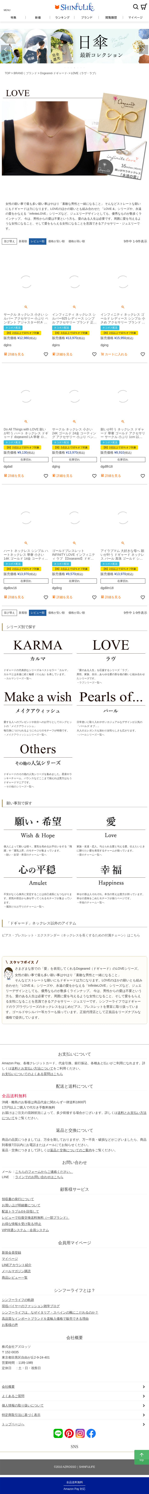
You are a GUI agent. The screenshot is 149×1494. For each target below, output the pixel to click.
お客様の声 (10, 1325)
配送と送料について (74, 1086)
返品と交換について (74, 1130)
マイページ (10, 1259)
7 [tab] (84, 68)
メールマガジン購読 (16, 1271)
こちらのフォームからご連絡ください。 (44, 1172)
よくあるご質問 (13, 1396)
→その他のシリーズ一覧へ (19, 786)
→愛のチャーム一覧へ (89, 854)
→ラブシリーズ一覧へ (89, 682)
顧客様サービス (74, 1189)
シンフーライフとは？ (74, 1290)
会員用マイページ (74, 1243)
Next (143, 49)
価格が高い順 (76, 241)
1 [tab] (65, 68)
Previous (5, 49)
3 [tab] (71, 68)
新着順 (23, 241)
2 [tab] (68, 68)
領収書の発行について (18, 1199)
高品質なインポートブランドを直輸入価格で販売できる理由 (45, 1318)
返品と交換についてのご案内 (71, 1150)
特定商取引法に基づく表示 (21, 1415)
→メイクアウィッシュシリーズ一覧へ (25, 734)
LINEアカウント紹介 (16, 1265)
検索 (135, 6)
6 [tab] (81, 68)
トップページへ (13, 1424)
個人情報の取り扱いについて (23, 1405)
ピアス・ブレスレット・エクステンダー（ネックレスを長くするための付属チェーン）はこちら (71, 935)
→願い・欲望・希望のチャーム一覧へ (25, 854)
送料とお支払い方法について (32, 1068)
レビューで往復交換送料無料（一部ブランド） (35, 1217)
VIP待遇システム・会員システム (25, 1230)
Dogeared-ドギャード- (54, 73)
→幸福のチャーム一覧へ (90, 902)
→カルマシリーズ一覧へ (17, 678)
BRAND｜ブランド (25, 73)
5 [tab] (78, 68)
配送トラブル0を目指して (20, 1211)
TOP (7, 73)
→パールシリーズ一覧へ (90, 734)
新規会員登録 (11, 1252)
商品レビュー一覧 (15, 1277)
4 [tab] (75, 68)
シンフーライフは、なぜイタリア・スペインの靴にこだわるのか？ (50, 1312)
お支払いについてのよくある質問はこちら (32, 1074)
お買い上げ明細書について (21, 1205)
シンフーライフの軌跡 (18, 1300)
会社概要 (74, 1337)
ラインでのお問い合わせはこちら (39, 1177)
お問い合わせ (74, 1162)
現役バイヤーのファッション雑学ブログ (31, 1306)
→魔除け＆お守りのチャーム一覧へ (24, 906)
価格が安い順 (56, 241)
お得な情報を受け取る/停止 (21, 1224)
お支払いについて (74, 1054)
